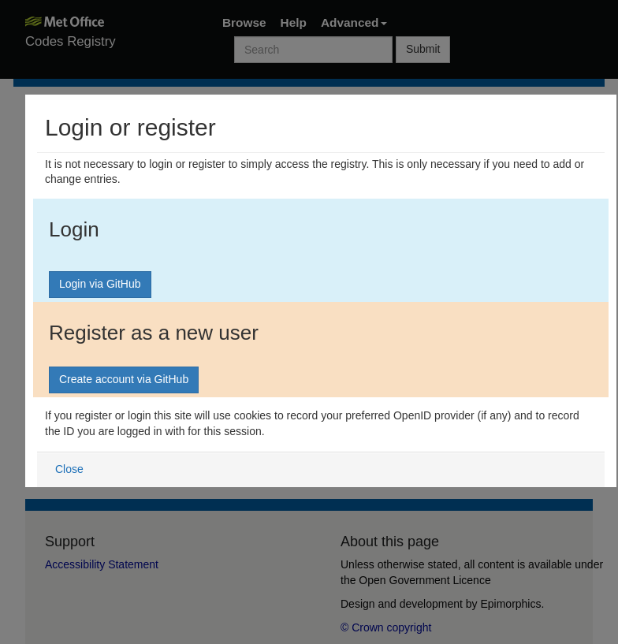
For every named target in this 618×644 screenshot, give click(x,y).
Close (69, 469)
